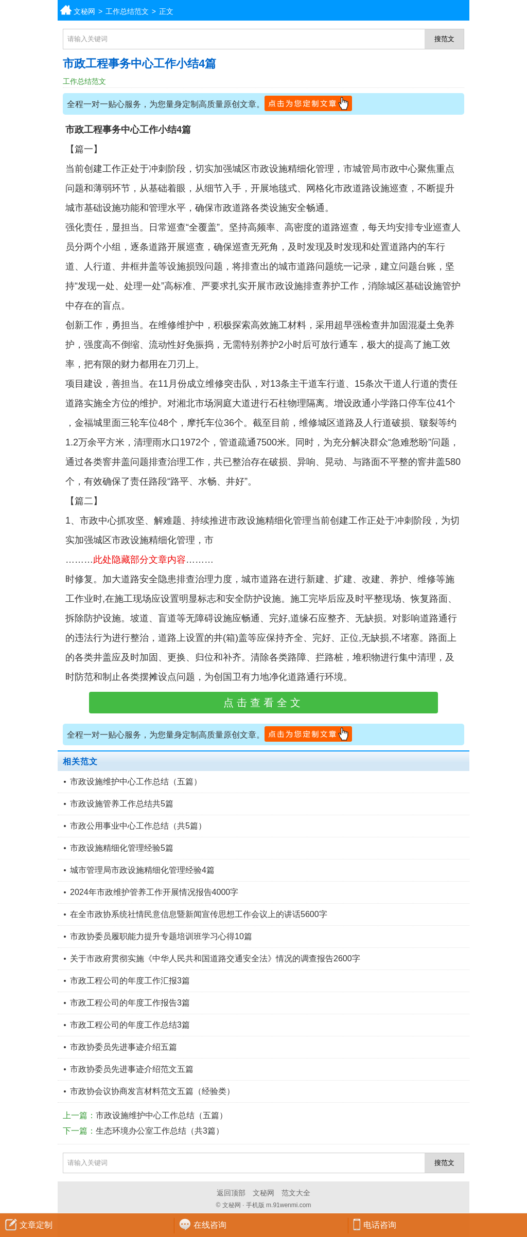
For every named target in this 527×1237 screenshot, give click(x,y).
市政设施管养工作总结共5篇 (121, 803)
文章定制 (36, 1225)
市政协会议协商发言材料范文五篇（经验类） (152, 1091)
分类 (519, 10)
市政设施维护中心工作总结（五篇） (136, 781)
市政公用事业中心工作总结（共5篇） (138, 825)
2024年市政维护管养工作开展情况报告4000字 (154, 892)
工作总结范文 (127, 11)
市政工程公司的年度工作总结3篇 (130, 1024)
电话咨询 (379, 1225)
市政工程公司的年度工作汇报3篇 (130, 980)
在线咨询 (210, 1225)
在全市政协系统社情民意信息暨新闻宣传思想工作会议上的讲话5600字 (198, 914)
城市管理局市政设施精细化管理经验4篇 (142, 870)
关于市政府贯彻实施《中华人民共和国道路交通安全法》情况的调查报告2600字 (215, 958)
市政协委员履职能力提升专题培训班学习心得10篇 (161, 936)
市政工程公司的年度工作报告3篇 (130, 1002)
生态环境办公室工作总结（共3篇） (160, 1130)
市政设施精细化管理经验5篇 (121, 848)
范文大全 (296, 1193)
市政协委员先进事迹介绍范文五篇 (132, 1069)
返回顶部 (231, 1193)
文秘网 (84, 11)
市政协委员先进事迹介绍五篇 (123, 1047)
